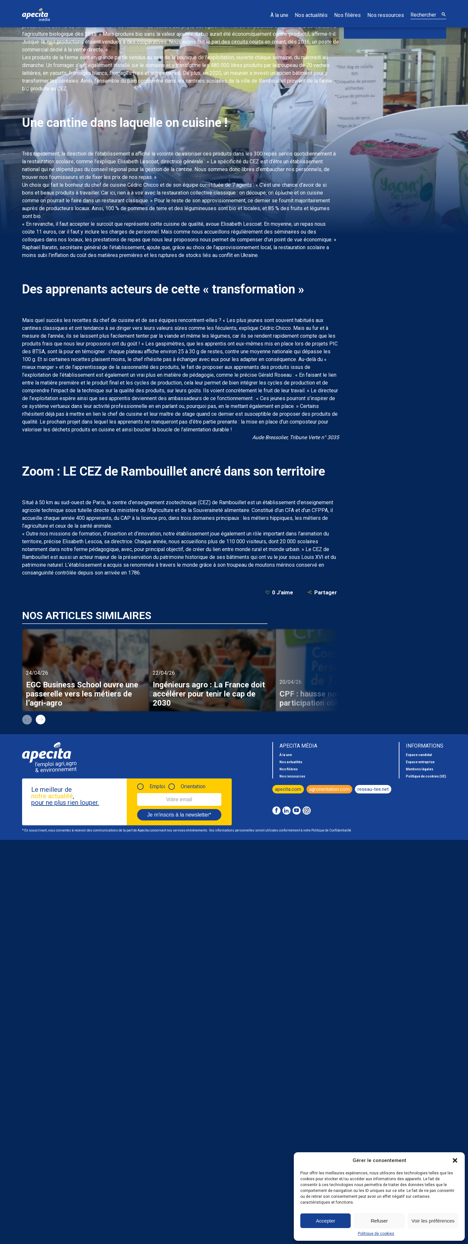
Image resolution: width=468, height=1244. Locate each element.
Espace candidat (419, 755)
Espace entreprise (420, 762)
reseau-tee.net (373, 789)
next (41, 719)
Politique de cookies (376, 1233)
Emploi (157, 786)
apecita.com (288, 789)
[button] (455, 1160)
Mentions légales (419, 769)
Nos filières (347, 15)
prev (27, 719)
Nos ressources (385, 15)
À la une (279, 15)
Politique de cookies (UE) (426, 776)
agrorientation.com (329, 789)
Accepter (325, 1221)
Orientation (193, 786)
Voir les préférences (433, 1221)
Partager (322, 592)
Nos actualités (311, 15)
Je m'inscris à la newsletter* (179, 815)
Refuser (379, 1221)
